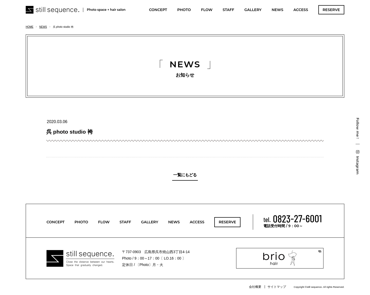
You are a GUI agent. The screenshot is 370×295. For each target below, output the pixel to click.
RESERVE (331, 9)
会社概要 (255, 287)
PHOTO (184, 9)
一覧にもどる (185, 175)
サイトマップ (276, 287)
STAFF (228, 9)
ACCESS (300, 9)
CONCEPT (158, 9)
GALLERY (253, 9)
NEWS (277, 9)
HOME (29, 26)
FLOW (206, 9)
